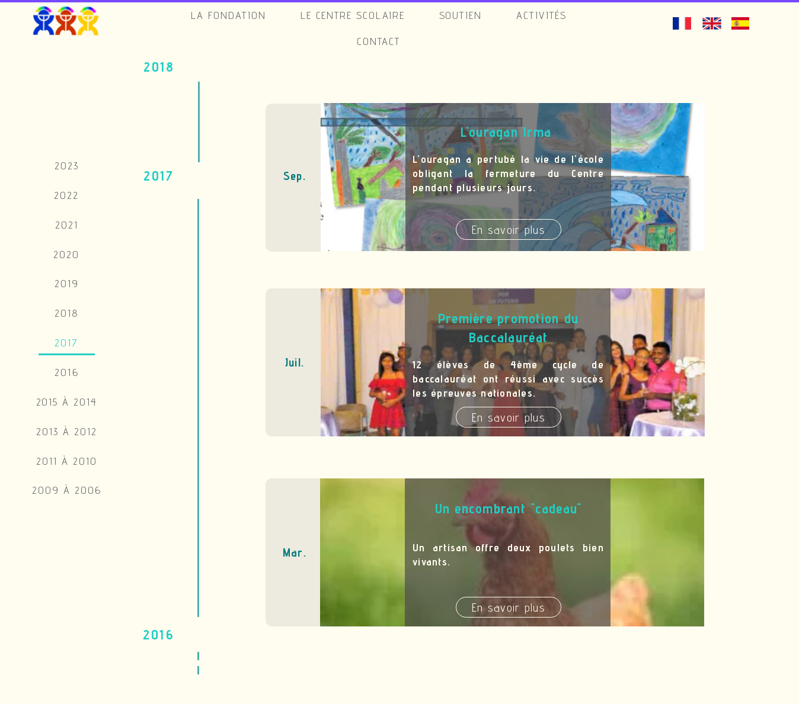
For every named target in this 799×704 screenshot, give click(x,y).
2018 (66, 313)
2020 (66, 254)
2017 (66, 342)
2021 (66, 224)
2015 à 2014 (67, 402)
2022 (66, 195)
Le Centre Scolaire (353, 15)
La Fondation (229, 15)
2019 (67, 283)
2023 (67, 165)
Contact (379, 41)
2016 (67, 372)
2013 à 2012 (66, 431)
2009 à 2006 (66, 490)
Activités (541, 15)
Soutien (460, 15)
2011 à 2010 (66, 461)
